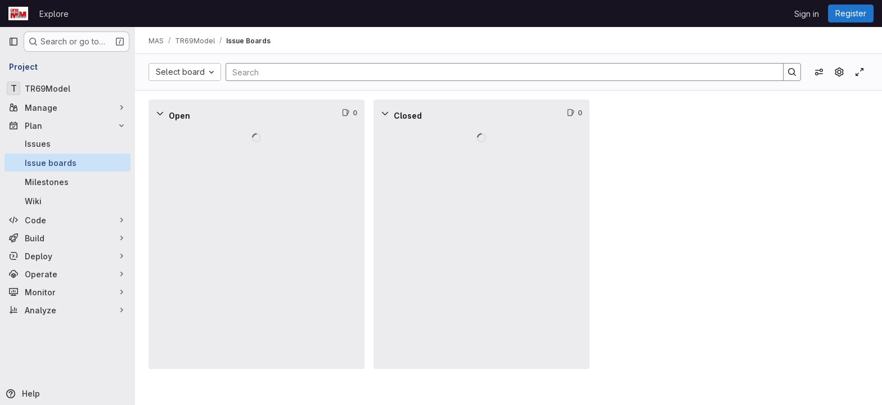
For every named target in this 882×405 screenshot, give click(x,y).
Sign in (806, 14)
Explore (54, 14)
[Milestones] (67, 182)
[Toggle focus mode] (859, 72)
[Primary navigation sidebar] (13, 42)
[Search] (499, 72)
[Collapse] (159, 113)
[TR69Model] (67, 88)
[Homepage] (18, 13)
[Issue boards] (67, 163)
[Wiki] (67, 201)
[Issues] (67, 143)
